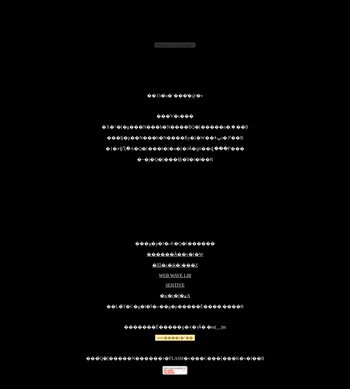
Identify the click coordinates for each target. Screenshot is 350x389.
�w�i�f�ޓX (175, 295)
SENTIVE (175, 285)
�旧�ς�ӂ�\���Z (175, 265)
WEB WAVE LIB (175, 275)
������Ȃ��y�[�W (175, 254)
